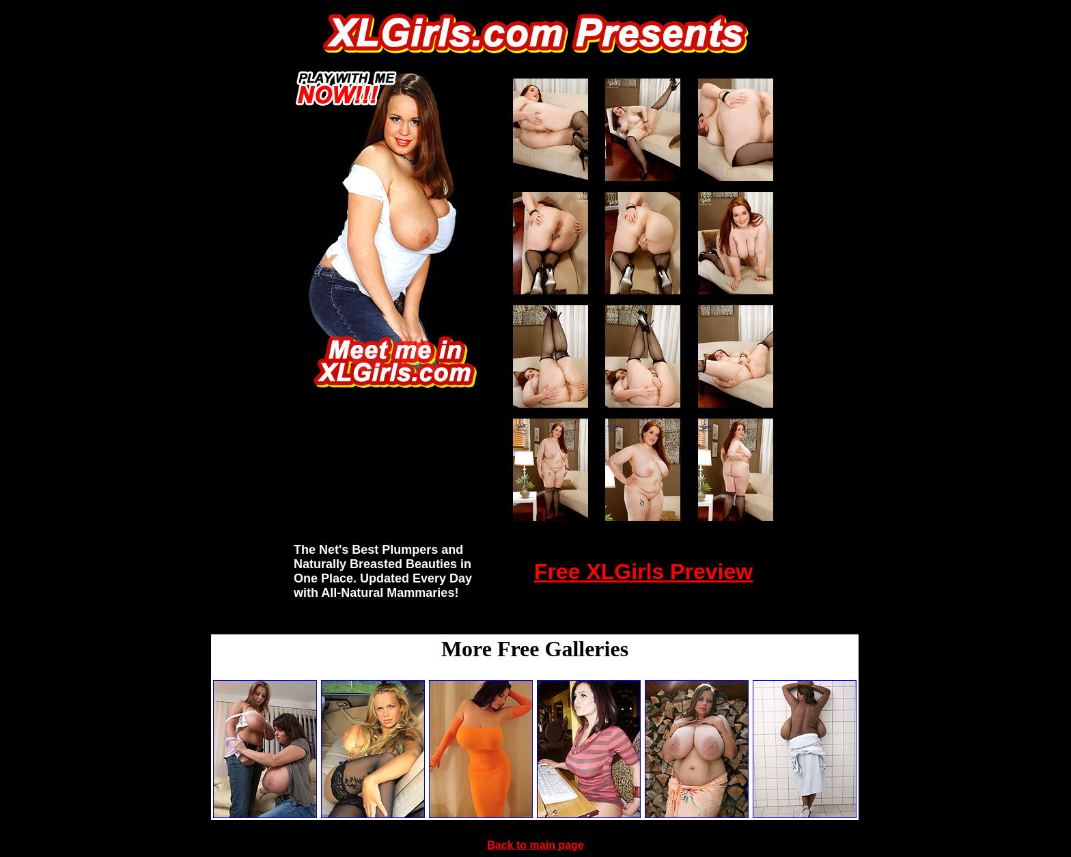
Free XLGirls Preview (643, 571)
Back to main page (535, 845)
